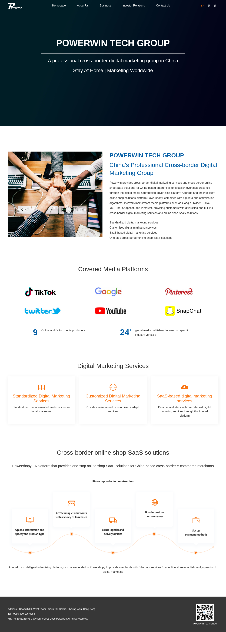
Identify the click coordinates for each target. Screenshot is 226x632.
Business (105, 5)
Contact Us (163, 5)
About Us (83, 5)
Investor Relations (133, 5)
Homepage (59, 5)
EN (202, 5)
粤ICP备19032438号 (19, 618)
